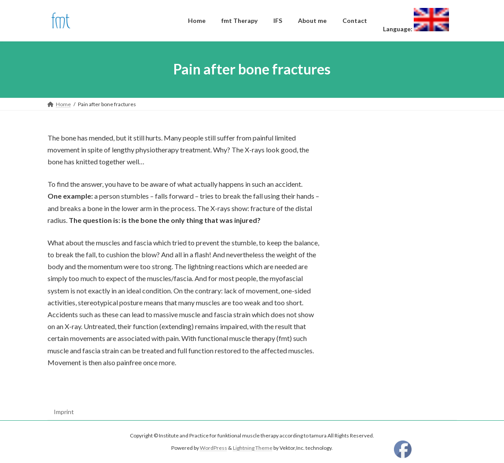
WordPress (213, 447)
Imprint (64, 411)
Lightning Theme (252, 447)
